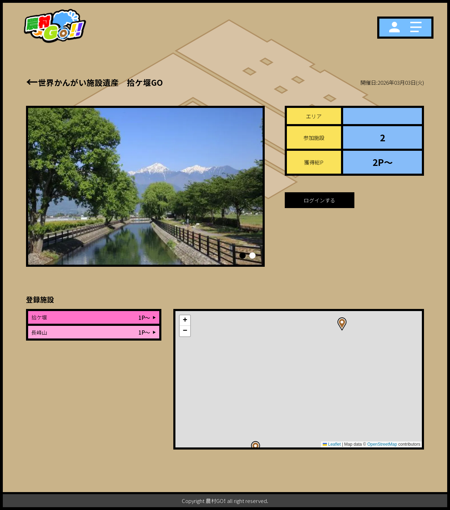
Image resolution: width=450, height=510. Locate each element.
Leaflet (332, 444)
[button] (242, 255)
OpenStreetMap (382, 444)
